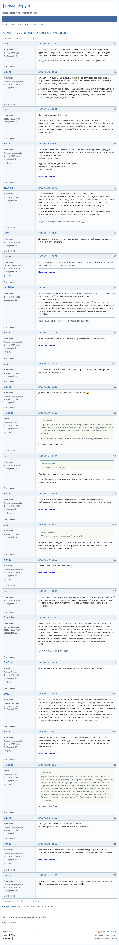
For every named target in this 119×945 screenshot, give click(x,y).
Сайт (9, 163)
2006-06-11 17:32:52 (47, 256)
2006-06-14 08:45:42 (47, 524)
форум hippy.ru (16, 5)
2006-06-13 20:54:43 (47, 493)
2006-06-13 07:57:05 (47, 413)
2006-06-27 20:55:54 (47, 765)
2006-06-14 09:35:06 (47, 560)
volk (6, 693)
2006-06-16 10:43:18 (47, 617)
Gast (6, 43)
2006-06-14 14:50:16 (47, 591)
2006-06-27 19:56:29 (47, 732)
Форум (6, 32)
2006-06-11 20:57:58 (47, 287)
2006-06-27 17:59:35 (47, 693)
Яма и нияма (23, 32)
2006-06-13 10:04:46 (47, 456)
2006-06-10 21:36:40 (47, 188)
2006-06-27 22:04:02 (47, 818)
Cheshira (9, 617)
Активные (27, 24)
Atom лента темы (109, 932)
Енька (7, 72)
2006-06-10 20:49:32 (47, 143)
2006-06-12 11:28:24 (47, 364)
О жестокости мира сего (51, 32)
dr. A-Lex (9, 188)
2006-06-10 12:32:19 (47, 43)
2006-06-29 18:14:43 (47, 875)
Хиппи (7, 143)
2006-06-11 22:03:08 (47, 332)
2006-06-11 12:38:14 (47, 233)
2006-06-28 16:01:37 (47, 844)
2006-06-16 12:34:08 (47, 662)
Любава (8, 413)
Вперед (38, 38)
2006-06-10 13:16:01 (47, 72)
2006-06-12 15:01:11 (47, 387)
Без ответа (39, 24)
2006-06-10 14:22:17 (47, 109)
